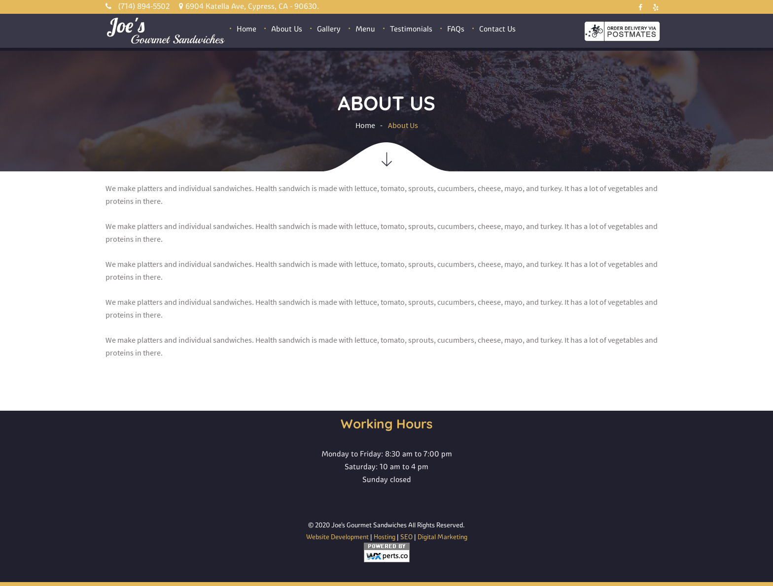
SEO (406, 537)
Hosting (384, 537)
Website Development (337, 537)
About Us (286, 28)
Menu (365, 28)
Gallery (329, 28)
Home (246, 28)
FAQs (455, 28)
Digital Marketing (442, 537)
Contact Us (497, 28)
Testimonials (411, 28)
